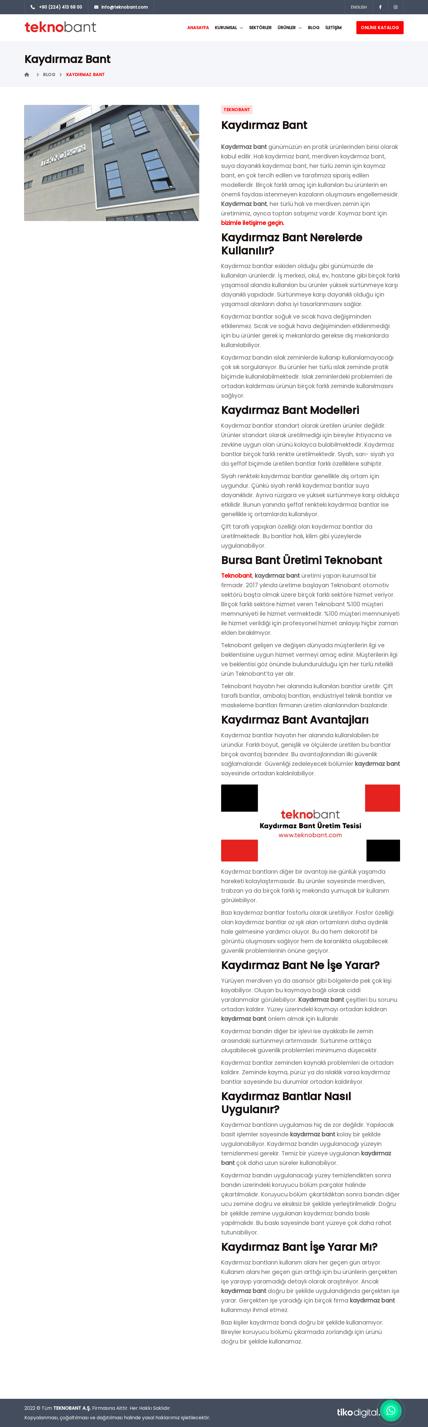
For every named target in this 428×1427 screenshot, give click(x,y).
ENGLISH (359, 7)
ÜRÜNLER (287, 28)
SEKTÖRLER (260, 28)
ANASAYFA (198, 28)
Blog (314, 28)
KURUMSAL (226, 28)
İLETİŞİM (333, 28)
